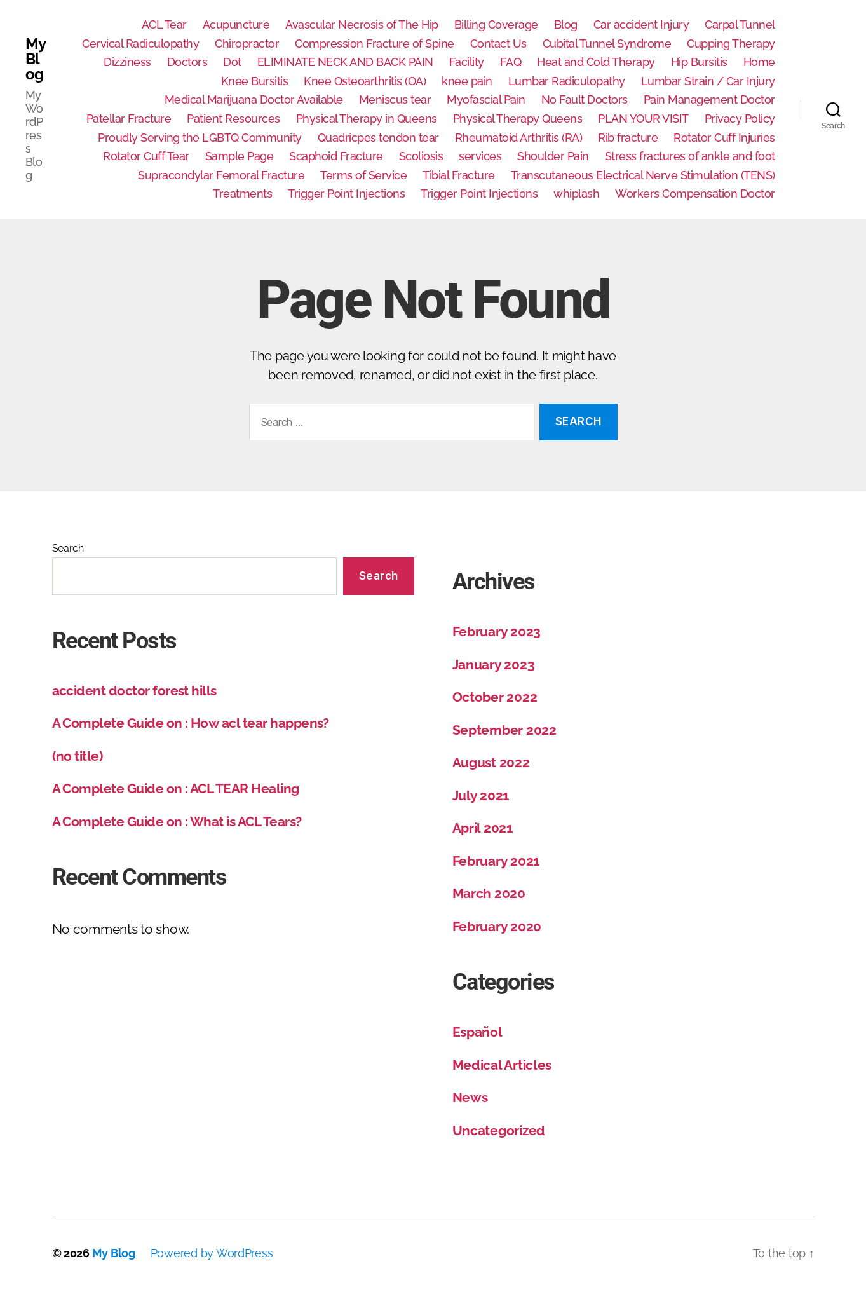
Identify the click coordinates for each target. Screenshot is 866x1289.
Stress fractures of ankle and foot (690, 156)
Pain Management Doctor (709, 99)
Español (477, 1032)
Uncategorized (499, 1130)
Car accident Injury (641, 24)
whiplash (576, 193)
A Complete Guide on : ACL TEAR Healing (175, 788)
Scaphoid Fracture (336, 156)
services (480, 156)
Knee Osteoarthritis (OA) (365, 81)
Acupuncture (236, 24)
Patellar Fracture (129, 118)
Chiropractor (247, 43)
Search (68, 548)
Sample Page (239, 156)
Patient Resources (233, 118)
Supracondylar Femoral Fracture (221, 175)
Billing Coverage (496, 24)
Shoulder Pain (553, 156)
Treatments (242, 193)
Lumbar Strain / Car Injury (708, 81)
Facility (466, 62)
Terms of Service (363, 175)
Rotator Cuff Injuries (724, 137)
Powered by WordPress (212, 1253)
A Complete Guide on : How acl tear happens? (190, 723)
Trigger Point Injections (346, 193)
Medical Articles (502, 1065)
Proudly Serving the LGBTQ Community (200, 137)
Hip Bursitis (699, 62)
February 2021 (496, 861)
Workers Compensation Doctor (695, 193)
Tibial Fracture (459, 175)
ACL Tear (164, 24)
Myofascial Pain (486, 99)
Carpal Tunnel (740, 24)
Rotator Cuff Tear (146, 156)
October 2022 (495, 697)
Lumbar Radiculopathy (566, 81)
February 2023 (496, 631)
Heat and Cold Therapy (596, 62)
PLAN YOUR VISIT (643, 118)
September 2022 (504, 730)
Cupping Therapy (731, 43)
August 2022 (491, 762)
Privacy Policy (740, 118)
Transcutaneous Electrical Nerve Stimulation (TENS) (643, 175)
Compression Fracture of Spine (374, 43)
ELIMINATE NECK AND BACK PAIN (345, 62)
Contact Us (498, 43)
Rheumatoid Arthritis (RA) (519, 137)
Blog (566, 24)
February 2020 (497, 926)
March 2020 (488, 893)
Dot (232, 62)
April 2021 (482, 828)
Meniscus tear (395, 99)
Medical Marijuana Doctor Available (254, 99)
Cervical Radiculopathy (140, 43)
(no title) (77, 756)
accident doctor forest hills (134, 691)
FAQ (511, 62)
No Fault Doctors (584, 99)
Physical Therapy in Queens (366, 118)
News (470, 1097)
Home (759, 62)
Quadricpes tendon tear (378, 137)
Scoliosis (421, 156)
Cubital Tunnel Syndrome (607, 43)
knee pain (467, 81)
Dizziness (127, 62)
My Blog (35, 59)
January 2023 (493, 664)
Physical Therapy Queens (518, 118)
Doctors (187, 62)
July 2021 (481, 795)
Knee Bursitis (254, 81)
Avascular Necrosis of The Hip (361, 24)
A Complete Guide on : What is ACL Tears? (177, 821)
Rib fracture (628, 137)
